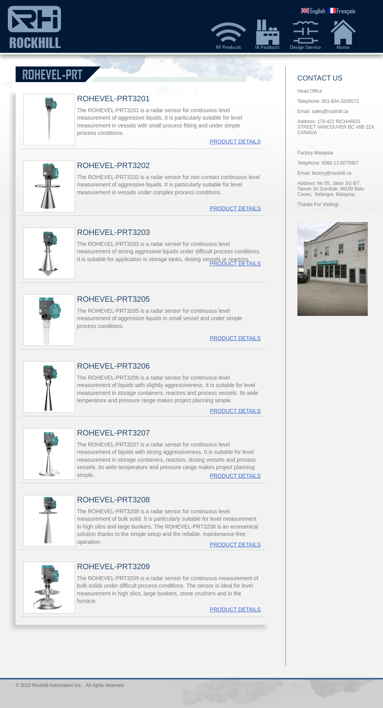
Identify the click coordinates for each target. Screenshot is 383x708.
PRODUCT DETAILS (235, 141)
